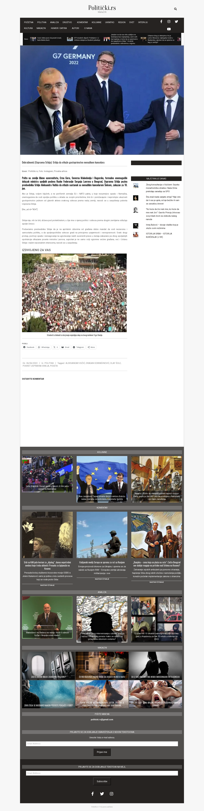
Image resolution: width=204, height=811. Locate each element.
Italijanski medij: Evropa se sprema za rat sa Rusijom (102, 562)
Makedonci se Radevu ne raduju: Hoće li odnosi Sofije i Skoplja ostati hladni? (47, 634)
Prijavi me (102, 752)
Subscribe (102, 781)
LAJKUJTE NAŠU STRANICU (156, 163)
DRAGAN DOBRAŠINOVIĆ (97, 363)
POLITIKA (49, 363)
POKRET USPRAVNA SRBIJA (36, 366)
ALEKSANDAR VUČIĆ (75, 363)
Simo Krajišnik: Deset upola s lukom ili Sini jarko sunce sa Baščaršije (47, 487)
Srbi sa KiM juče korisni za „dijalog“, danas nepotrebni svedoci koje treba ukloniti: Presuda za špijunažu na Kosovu (47, 565)
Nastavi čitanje (47, 585)
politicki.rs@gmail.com (102, 719)
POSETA (54, 366)
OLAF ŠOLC (115, 363)
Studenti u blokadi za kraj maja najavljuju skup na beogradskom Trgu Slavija (74, 335)
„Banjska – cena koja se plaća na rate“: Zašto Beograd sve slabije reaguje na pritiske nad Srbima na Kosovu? (156, 564)
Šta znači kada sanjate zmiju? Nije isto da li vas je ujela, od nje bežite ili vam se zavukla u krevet (163, 200)
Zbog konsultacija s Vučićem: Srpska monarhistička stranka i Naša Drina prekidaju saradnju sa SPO (162, 188)
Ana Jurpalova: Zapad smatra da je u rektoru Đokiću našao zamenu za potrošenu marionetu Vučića (102, 497)
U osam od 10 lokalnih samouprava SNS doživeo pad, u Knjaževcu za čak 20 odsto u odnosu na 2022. (157, 636)
